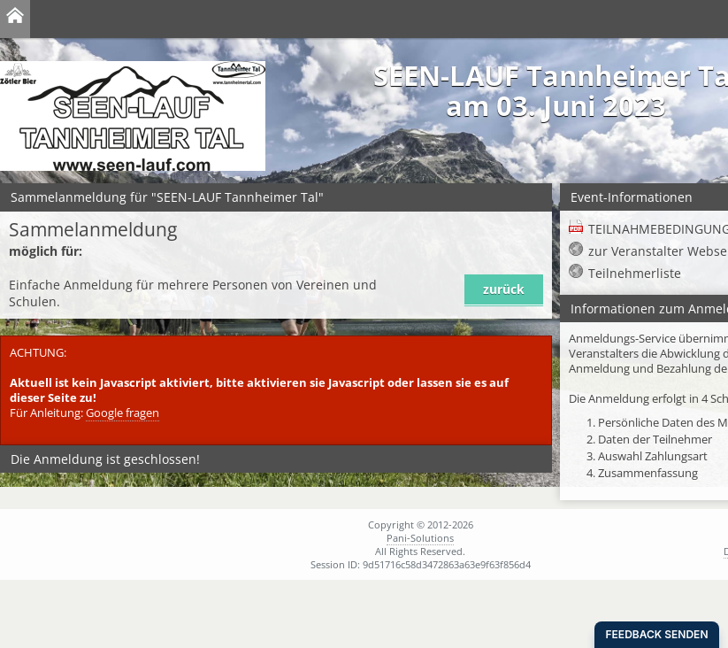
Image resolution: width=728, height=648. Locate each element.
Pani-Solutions (420, 537)
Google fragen (122, 412)
